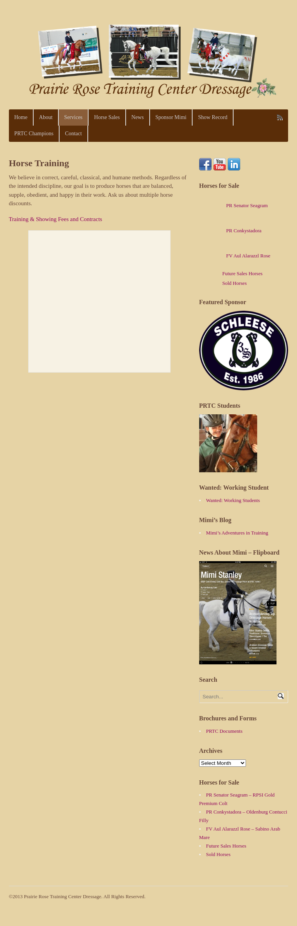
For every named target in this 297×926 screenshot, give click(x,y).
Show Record (212, 117)
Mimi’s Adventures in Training (237, 533)
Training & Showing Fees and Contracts (55, 219)
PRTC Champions (33, 133)
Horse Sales (107, 117)
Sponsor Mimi (171, 117)
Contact (73, 133)
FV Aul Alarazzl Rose (234, 256)
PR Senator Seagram (233, 205)
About (46, 117)
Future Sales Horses (242, 273)
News (137, 117)
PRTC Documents (224, 731)
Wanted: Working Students (233, 500)
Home (20, 117)
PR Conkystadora (230, 230)
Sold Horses (234, 283)
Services (73, 117)
